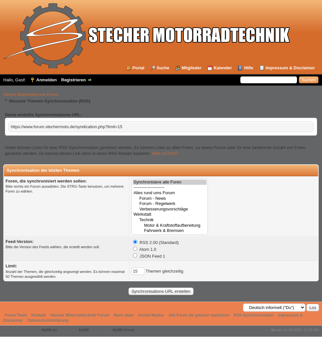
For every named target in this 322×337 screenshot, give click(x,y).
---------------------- (170, 187)
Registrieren (73, 79)
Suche (163, 67)
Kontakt (38, 315)
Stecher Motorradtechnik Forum (30, 94)
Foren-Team (16, 315)
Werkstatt (170, 214)
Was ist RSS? (165, 153)
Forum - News (170, 198)
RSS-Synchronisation (254, 315)
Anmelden (46, 79)
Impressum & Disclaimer (290, 67)
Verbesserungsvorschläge (170, 209)
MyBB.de (49, 330)
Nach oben (124, 315)
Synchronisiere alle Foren (170, 182)
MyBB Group (123, 330)
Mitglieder (191, 67)
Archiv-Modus (151, 315)
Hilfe (248, 67)
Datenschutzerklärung (47, 320)
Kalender (223, 67)
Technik (170, 220)
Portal (138, 67)
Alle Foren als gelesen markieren (198, 315)
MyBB (84, 330)
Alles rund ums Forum (170, 193)
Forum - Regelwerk (170, 204)
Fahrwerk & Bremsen (170, 231)
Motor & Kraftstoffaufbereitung (170, 225)
